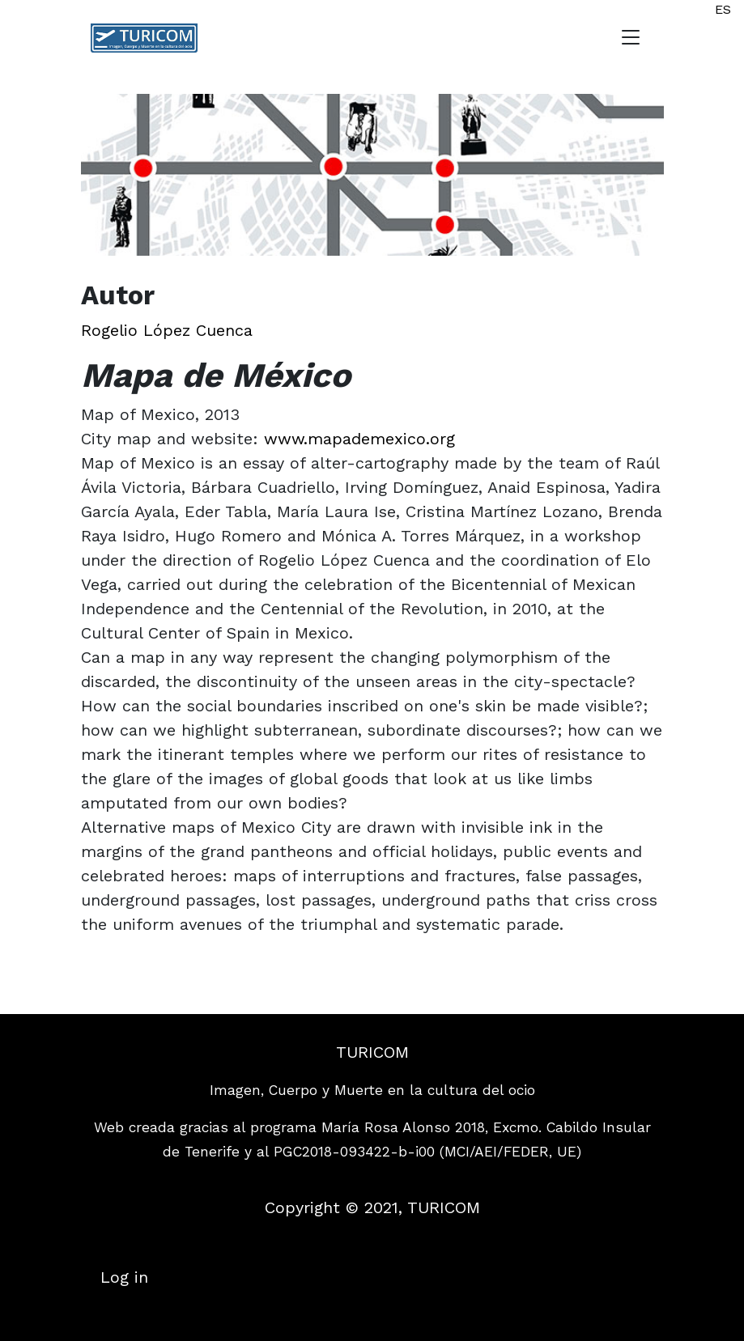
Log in (124, 1277)
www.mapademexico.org (359, 438)
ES (723, 9)
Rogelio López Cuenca (167, 330)
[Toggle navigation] (630, 38)
